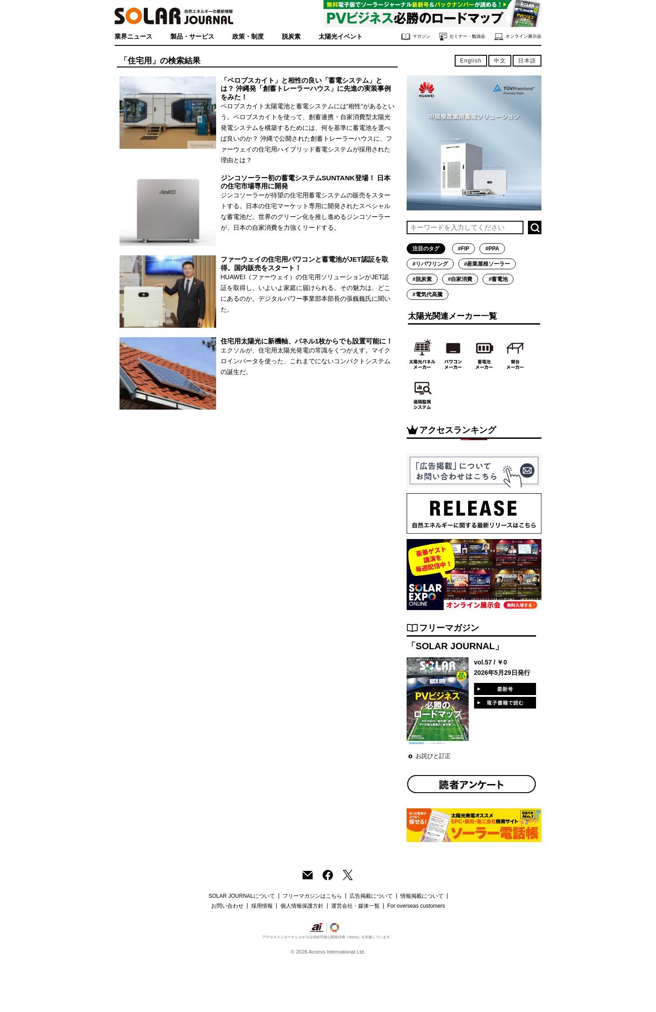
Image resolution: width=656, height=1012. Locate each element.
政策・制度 (248, 36)
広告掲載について (371, 896)
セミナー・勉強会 (462, 36)
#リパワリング (430, 264)
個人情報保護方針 (302, 906)
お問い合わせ (227, 906)
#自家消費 (460, 279)
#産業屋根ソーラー (487, 264)
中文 (499, 61)
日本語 (527, 61)
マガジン (415, 36)
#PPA (492, 248)
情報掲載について (421, 896)
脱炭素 (291, 36)
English (471, 61)
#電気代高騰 (427, 294)
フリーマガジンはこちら (312, 896)
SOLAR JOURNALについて (241, 896)
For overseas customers (416, 906)
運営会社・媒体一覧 (355, 906)
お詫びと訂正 (433, 756)
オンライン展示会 (517, 36)
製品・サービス (192, 36)
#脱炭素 (422, 279)
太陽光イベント (341, 36)
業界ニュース (133, 36)
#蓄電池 (498, 279)
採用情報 (262, 906)
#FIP (463, 248)
